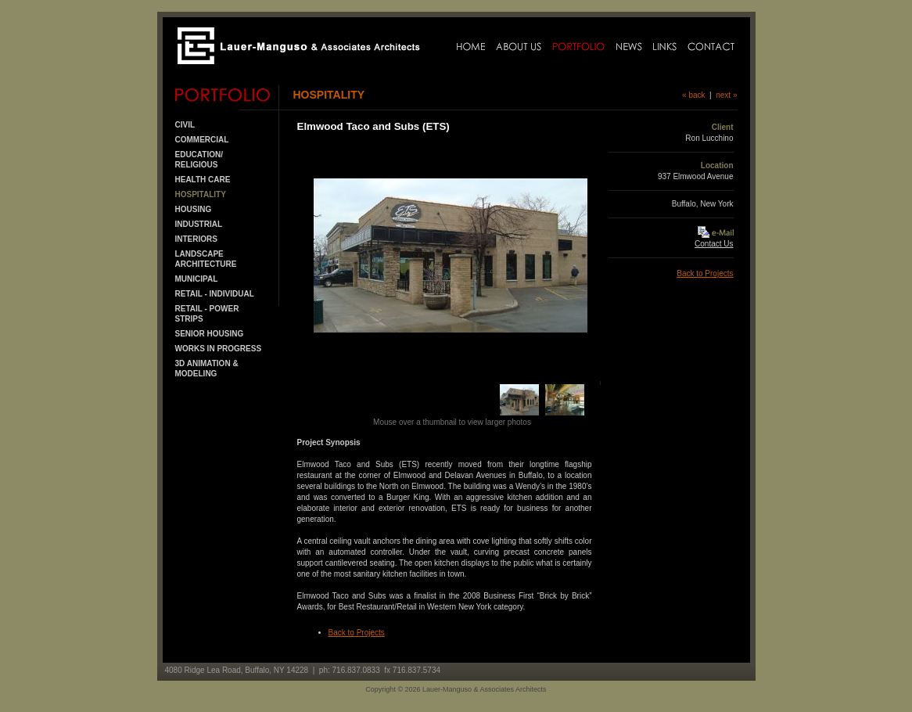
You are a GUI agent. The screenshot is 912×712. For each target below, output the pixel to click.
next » (726, 95)
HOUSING (193, 209)
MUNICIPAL (196, 279)
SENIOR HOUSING (209, 333)
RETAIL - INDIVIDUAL (214, 293)
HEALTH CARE (203, 179)
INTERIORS (196, 239)
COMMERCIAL (202, 139)
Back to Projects (357, 632)
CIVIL (185, 124)
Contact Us (714, 243)
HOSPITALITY (200, 194)
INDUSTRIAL (199, 224)
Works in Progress (218, 348)
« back (693, 95)
